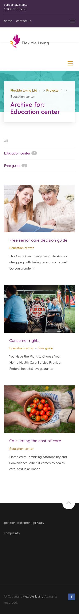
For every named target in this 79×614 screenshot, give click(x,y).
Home (8, 21)
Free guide (45, 348)
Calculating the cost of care (35, 440)
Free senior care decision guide (38, 240)
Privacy (38, 522)
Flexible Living (33, 596)
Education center (21, 248)
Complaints (12, 533)
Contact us (23, 21)
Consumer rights (24, 340)
